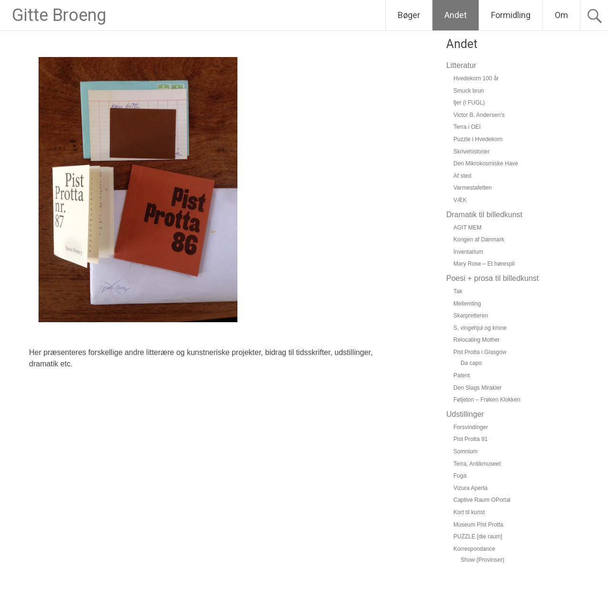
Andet (455, 15)
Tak (457, 291)
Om (561, 15)
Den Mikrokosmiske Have (485, 163)
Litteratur (461, 65)
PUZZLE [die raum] (477, 536)
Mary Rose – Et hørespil (484, 263)
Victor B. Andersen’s (479, 115)
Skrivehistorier (471, 151)
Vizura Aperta (470, 488)
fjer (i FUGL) (469, 102)
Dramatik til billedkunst (484, 215)
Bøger (409, 15)
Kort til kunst (469, 512)
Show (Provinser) (482, 559)
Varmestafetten (472, 187)
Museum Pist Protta (478, 524)
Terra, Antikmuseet (477, 463)
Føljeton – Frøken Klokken (487, 399)
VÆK (460, 200)
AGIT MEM (467, 227)
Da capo (471, 363)
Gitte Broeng (59, 15)
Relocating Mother (476, 339)
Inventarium (468, 252)
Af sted (462, 176)
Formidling (510, 15)
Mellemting (467, 303)
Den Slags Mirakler (477, 387)
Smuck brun (468, 90)
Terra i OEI (467, 127)
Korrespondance (474, 549)
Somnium (465, 451)
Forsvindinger (470, 427)
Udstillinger (465, 414)
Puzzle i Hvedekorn (477, 139)
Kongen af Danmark (478, 239)
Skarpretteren (470, 315)
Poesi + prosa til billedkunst (492, 278)
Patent (461, 375)
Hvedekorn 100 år (476, 78)
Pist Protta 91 (470, 439)
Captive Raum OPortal (482, 500)
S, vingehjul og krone (480, 328)
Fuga (459, 475)
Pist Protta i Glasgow (479, 352)
